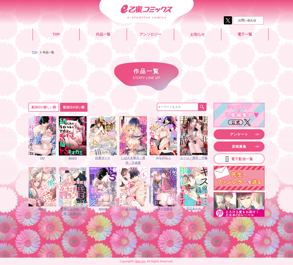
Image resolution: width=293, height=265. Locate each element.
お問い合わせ (247, 20)
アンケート (239, 134)
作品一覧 (103, 34)
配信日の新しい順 (44, 107)
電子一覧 (244, 34)
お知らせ (197, 34)
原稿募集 (239, 147)
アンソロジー (150, 34)
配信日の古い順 (73, 107)
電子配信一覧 (242, 159)
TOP (56, 34)
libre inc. (140, 261)
